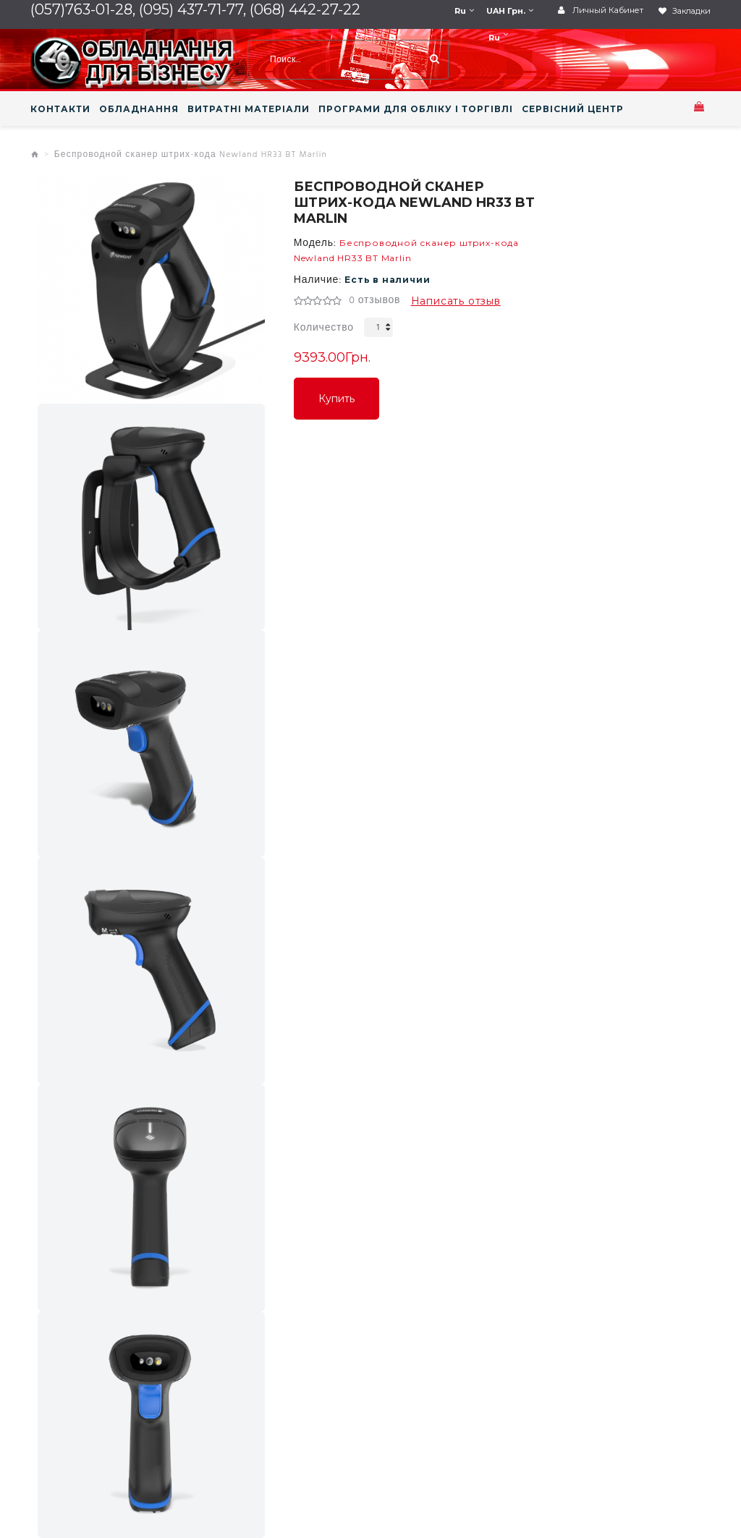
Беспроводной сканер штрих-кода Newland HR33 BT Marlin (190, 155)
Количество (324, 328)
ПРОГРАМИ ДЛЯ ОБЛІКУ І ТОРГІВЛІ (415, 109)
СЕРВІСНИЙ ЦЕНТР (573, 109)
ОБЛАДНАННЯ (139, 109)
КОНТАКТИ (60, 109)
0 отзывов (374, 301)
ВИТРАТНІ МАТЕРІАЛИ (248, 109)
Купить (336, 398)
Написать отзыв (456, 301)
